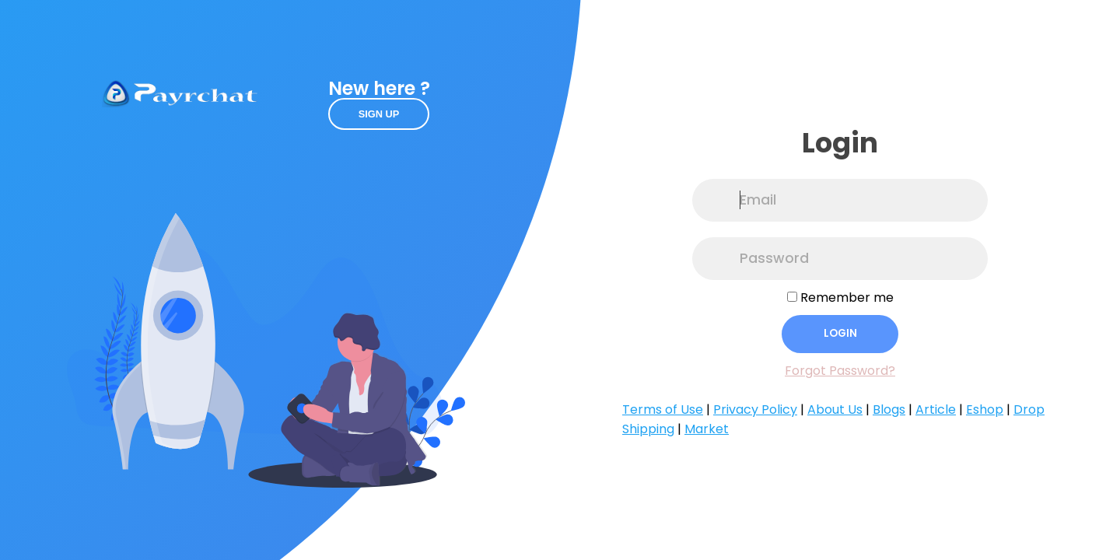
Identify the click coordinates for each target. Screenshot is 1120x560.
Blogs (889, 409)
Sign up (379, 114)
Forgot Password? (840, 371)
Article (935, 409)
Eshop (984, 409)
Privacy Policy (755, 409)
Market (706, 429)
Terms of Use (662, 409)
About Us (835, 409)
